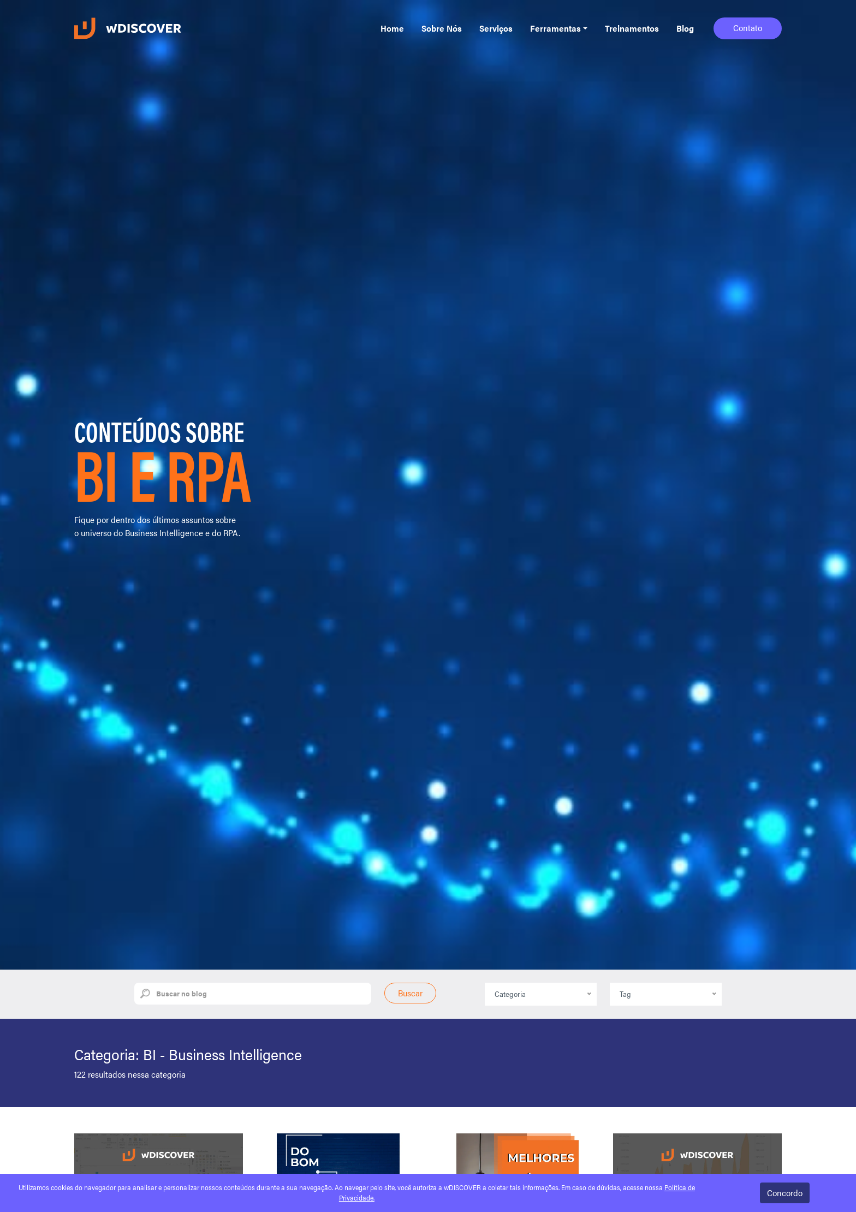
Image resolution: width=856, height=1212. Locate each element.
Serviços (496, 28)
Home (392, 28)
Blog (685, 28)
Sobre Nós (441, 28)
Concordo (784, 1192)
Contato (747, 27)
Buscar (410, 993)
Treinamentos (632, 28)
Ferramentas (555, 28)
